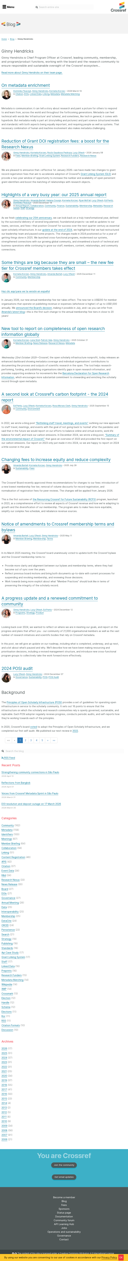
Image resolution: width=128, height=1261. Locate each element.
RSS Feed (8, 757)
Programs (20, 612)
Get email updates (64, 1177)
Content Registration (13, 857)
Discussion (7, 1029)
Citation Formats (11, 1025)
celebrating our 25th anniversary (33, 217)
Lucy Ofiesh (78, 152)
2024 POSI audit (17, 668)
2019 (4, 1080)
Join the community (64, 1165)
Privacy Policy (109, 1257)
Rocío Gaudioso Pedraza (59, 152)
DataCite (7, 920)
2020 (4, 1075)
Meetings (7, 838)
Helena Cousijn (53, 200)
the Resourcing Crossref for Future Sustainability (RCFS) (64, 499)
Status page (64, 1212)
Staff (22, 208)
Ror (3, 1016)
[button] (8, 740)
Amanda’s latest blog (13, 311)
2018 (4, 1084)
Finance (60, 205)
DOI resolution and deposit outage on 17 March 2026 (31, 803)
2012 (4, 1112)
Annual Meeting (10, 902)
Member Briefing (30, 155)
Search (5, 934)
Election (6, 998)
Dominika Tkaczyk (22, 91)
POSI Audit (53, 677)
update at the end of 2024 (57, 229)
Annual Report (22, 205)
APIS (4, 861)
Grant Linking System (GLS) (96, 174)
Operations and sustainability (64, 1231)
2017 (4, 1089)
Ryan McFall (85, 200)
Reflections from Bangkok (16, 782)
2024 (4, 1057)
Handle (5, 1002)
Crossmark (7, 993)
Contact (64, 1239)
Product (40, 612)
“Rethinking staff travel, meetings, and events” (62, 423)
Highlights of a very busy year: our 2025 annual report (54, 194)
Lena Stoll (35, 340)
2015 (4, 1098)
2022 (75, 730)
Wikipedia (7, 984)
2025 (4, 1053)
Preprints (7, 970)
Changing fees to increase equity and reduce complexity (56, 459)
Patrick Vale (46, 340)
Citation (19, 94)
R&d (4, 875)
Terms (50, 538)
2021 (4, 1071)
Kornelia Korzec (57, 91)
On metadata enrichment (26, 85)
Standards (7, 948)
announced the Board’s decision (34, 307)
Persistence (8, 929)
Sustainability (72, 205)
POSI (45, 677)
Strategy (30, 208)
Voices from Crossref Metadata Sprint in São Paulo (30, 793)
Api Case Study (10, 952)
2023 (4, 1062)
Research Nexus (88, 155)
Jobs (64, 1228)
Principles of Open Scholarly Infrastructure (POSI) (34, 702)
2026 (4, 1048)
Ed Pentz (108, 200)
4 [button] (36, 740)
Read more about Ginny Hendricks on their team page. (32, 72)
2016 (4, 1093)
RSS (4, 1020)
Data (4, 907)
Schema (6, 1007)
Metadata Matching (70, 94)
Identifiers (7, 834)
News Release (40, 343)
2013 (4, 1107)
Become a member (64, 1197)
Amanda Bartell (37, 200)
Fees (18, 155)
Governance (22, 677)
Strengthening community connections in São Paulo (30, 772)
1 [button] (20, 740)
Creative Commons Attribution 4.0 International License (87, 1253)
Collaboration (37, 205)
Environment (34, 408)
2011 (4, 1116)
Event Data (8, 870)
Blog (12, 39)
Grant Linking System (49, 155)
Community (50, 205)
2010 (4, 1121)
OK (121, 1257)
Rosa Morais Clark (61, 405)
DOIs (26, 94)
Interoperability (10, 911)
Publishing (7, 943)
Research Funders (70, 155)
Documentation (64, 1216)
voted (33, 726)
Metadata (55, 94)
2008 (4, 1130)
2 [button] (25, 740)
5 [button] (42, 740)
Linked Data (36, 94)
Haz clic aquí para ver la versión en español (26, 291)
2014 (4, 1103)
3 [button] (31, 740)
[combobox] (64, 7)
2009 (4, 1125)
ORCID (5, 925)
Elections (7, 1011)
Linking (46, 94)
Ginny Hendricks (40, 91)
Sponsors (64, 1208)
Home (4, 39)
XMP (4, 988)
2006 (4, 1139)
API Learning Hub (64, 1224)
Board (5, 889)
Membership (86, 205)
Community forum (64, 1220)
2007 (4, 1134)
